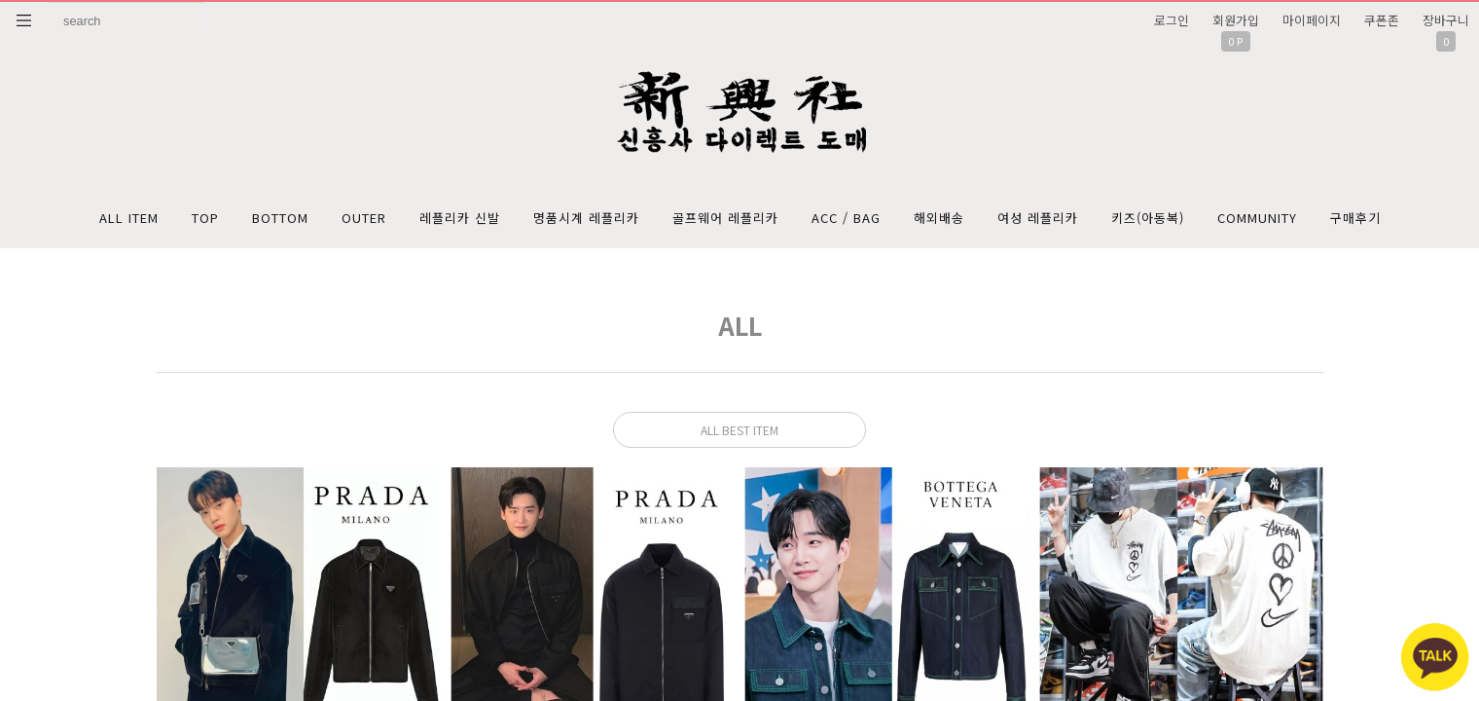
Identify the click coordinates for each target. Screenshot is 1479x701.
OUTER (364, 217)
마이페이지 (1311, 20)
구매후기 (1355, 217)
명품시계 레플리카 (586, 217)
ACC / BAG (846, 217)
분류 (24, 20)
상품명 (49, 2)
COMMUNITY (1257, 217)
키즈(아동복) (1147, 217)
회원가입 (1235, 20)
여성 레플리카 (1037, 217)
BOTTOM (280, 217)
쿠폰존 (1381, 20)
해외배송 (939, 217)
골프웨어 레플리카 (725, 217)
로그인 (1171, 20)
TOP (205, 217)
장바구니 (1446, 20)
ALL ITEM (129, 217)
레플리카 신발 (459, 217)
